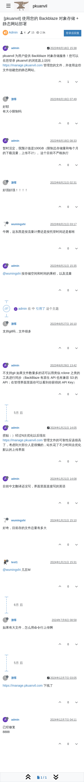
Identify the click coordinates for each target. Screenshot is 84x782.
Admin (13, 32)
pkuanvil (40, 6)
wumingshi (18, 224)
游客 (14, 99)
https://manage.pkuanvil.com (23, 65)
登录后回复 (72, 33)
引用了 (40, 308)
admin (15, 48)
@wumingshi (12, 273)
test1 (14, 562)
